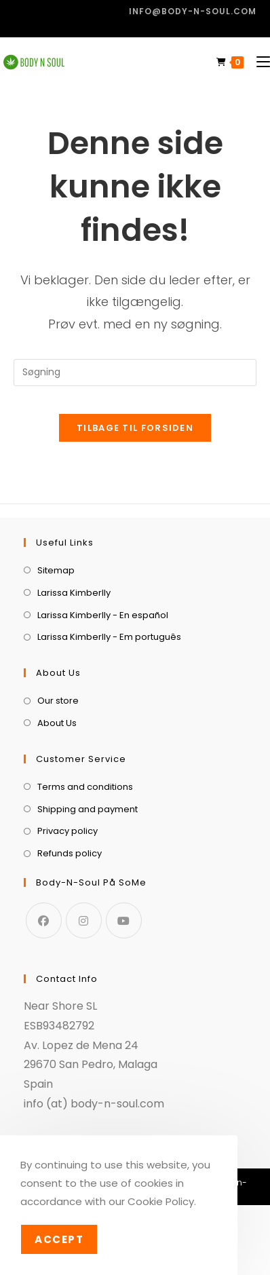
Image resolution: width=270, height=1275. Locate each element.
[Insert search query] (135, 372)
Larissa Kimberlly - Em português (109, 636)
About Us (57, 723)
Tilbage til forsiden (135, 427)
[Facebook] (44, 920)
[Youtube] (124, 920)
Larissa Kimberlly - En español (102, 615)
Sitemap (56, 570)
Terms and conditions (85, 786)
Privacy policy (67, 830)
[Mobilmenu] (258, 62)
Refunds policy (69, 853)
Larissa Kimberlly (74, 592)
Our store (58, 700)
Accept (59, 1239)
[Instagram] (84, 920)
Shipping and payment (87, 809)
